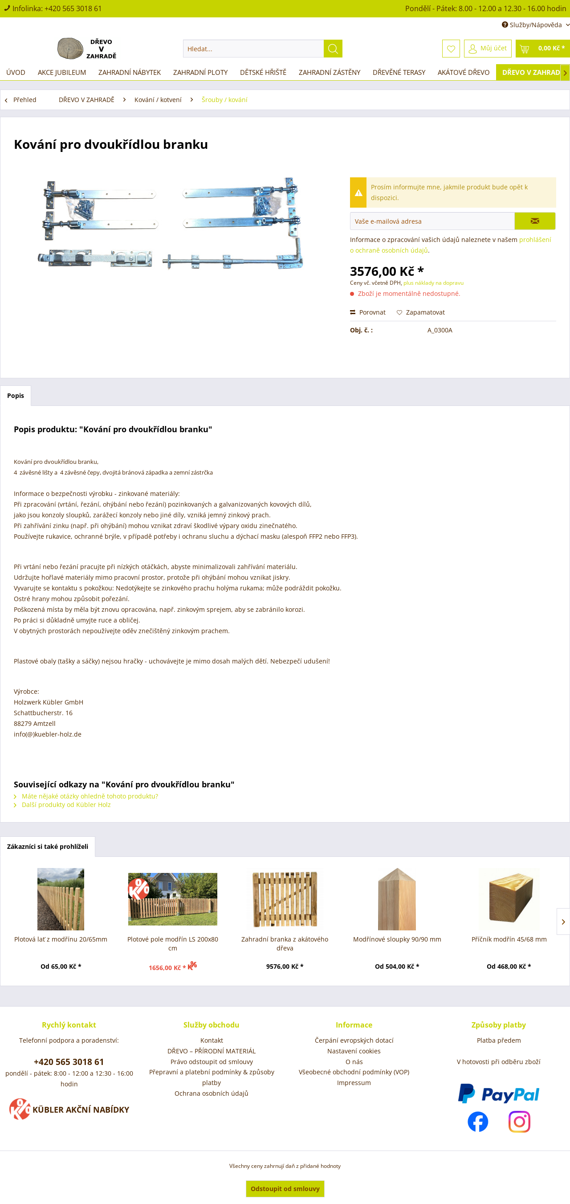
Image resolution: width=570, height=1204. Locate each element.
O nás (354, 1061)
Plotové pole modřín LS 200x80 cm (172, 943)
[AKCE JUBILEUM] (62, 72)
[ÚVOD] (16, 72)
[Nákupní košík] (543, 48)
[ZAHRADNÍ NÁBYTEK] (129, 72)
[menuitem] (262, 48)
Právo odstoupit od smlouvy (212, 1061)
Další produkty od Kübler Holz (62, 804)
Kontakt (211, 1040)
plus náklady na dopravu (433, 283)
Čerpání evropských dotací (354, 1040)
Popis (15, 395)
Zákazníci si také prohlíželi (47, 846)
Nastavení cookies (354, 1051)
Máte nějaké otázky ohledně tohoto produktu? (86, 796)
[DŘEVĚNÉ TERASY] (399, 72)
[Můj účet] (488, 48)
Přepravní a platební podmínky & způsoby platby (211, 1077)
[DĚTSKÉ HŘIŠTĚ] (263, 72)
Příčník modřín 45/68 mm (509, 939)
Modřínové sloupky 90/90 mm (397, 939)
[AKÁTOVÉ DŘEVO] (464, 72)
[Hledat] (333, 48)
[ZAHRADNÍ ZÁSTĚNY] (329, 72)
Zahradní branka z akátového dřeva (284, 943)
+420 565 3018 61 (73, 8)
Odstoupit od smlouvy (285, 1188)
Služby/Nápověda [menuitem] (533, 24)
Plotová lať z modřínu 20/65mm (60, 939)
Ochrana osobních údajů (211, 1093)
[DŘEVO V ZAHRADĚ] (533, 72)
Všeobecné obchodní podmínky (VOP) (354, 1072)
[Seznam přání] (451, 48)
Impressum (354, 1082)
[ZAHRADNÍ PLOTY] (200, 72)
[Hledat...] (262, 48)
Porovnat (368, 312)
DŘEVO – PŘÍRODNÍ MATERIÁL (211, 1051)
